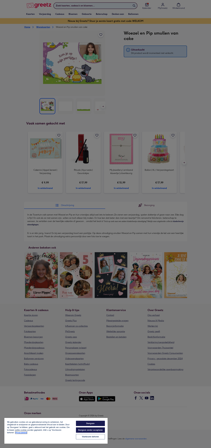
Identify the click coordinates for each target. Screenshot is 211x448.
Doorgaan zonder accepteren (90, 430)
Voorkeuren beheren (90, 437)
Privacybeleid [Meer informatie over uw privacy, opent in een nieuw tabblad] (21, 433)
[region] (56, 431)
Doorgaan (90, 423)
